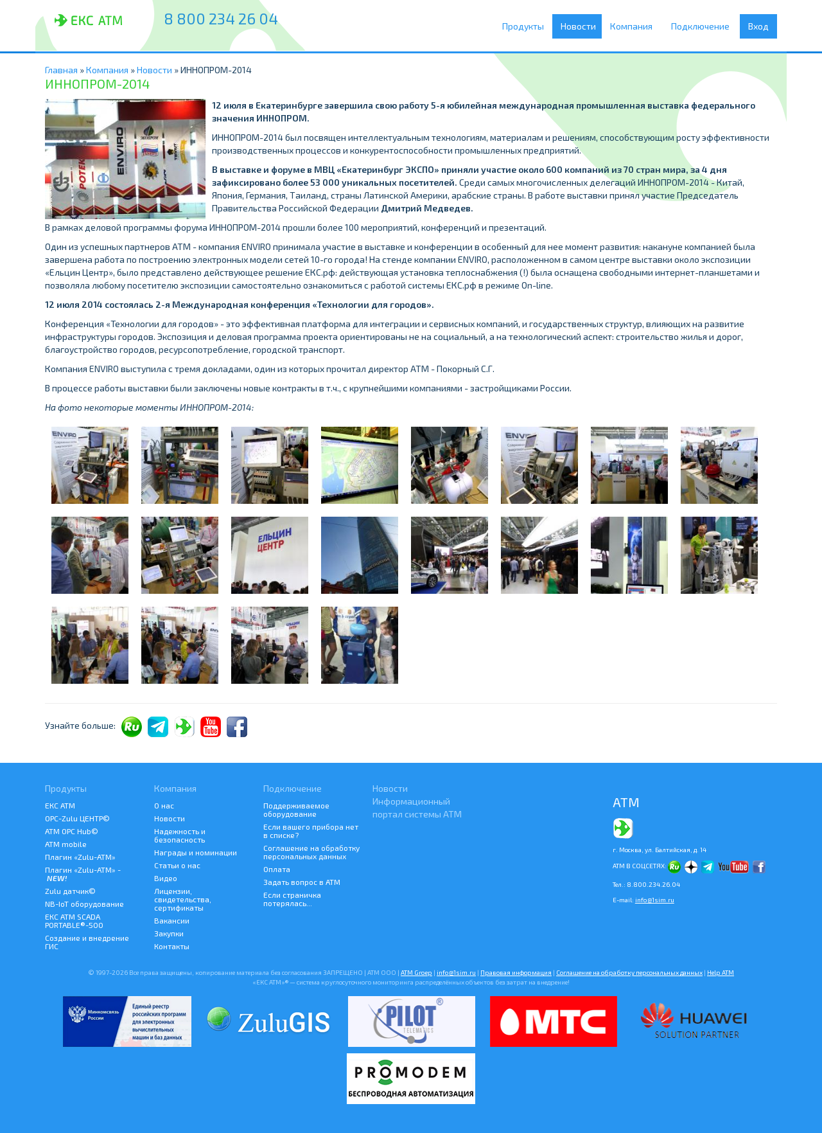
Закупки (169, 933)
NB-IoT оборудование (84, 903)
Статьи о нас (177, 865)
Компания (635, 26)
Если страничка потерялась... (292, 898)
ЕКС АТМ (60, 805)
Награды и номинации (195, 852)
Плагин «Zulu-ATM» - (83, 873)
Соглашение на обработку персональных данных (311, 852)
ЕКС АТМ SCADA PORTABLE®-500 (74, 920)
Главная (61, 69)
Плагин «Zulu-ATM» (80, 856)
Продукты (526, 26)
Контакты (171, 945)
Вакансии (171, 920)
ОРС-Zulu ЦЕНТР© (77, 818)
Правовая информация (516, 972)
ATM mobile (66, 843)
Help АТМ (720, 972)
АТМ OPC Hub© (71, 830)
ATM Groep (416, 972)
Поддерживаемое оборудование (296, 809)
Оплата (276, 868)
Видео (165, 877)
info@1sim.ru (654, 900)
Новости (580, 26)
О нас (164, 805)
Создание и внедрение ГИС (87, 941)
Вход (758, 26)
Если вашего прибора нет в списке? (310, 830)
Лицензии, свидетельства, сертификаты (182, 899)
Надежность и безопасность (180, 835)
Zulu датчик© (70, 890)
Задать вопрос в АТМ (301, 881)
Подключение (703, 26)
